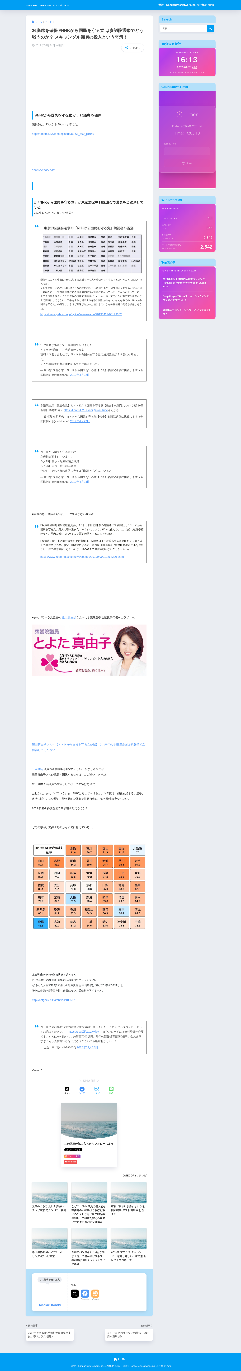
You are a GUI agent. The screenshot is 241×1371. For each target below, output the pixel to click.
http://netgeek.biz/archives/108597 (53, 996)
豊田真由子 (69, 614)
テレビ (142, 1171)
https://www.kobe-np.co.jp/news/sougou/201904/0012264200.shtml (81, 553)
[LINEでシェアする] (111, 1086)
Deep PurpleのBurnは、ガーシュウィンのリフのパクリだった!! (186, 298)
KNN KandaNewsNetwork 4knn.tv (58, 5)
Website (95, 1295)
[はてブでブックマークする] (96, 1086)
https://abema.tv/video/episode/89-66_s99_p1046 (62, 131)
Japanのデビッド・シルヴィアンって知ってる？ (187, 311)
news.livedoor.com (43, 167)
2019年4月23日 (79, 478)
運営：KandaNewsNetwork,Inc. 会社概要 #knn (186, 5)
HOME (120, 1355)
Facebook (85, 1295)
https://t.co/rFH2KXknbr (78, 407)
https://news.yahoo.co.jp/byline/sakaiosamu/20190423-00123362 (80, 312)
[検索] (210, 28)
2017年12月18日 (87, 1043)
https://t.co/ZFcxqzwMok (83, 1027)
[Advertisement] (89, 77)
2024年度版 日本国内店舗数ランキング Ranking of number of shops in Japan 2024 (184, 283)
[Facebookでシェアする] (82, 1086)
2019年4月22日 (79, 372)
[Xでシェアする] (67, 1086)
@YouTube (100, 407)
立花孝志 (37, 765)
